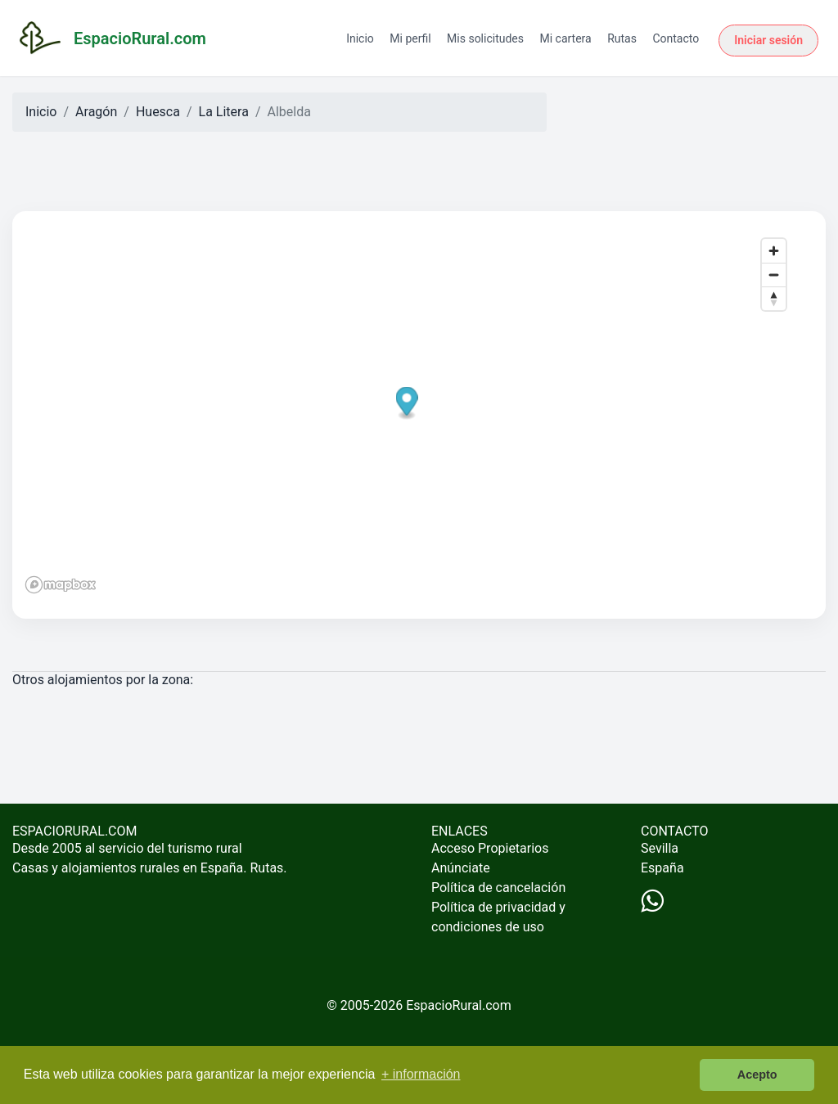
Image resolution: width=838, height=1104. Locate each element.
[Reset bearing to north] (774, 298)
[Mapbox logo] (61, 584)
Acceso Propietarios (490, 848)
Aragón (96, 111)
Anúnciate (460, 868)
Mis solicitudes (485, 38)
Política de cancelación (498, 887)
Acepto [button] (757, 1074)
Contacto (675, 38)
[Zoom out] (774, 274)
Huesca (158, 111)
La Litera (224, 111)
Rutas (622, 38)
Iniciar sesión (768, 40)
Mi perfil (410, 38)
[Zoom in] (774, 251)
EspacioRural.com (458, 1005)
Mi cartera (565, 38)
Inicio (360, 38)
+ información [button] (421, 1074)
